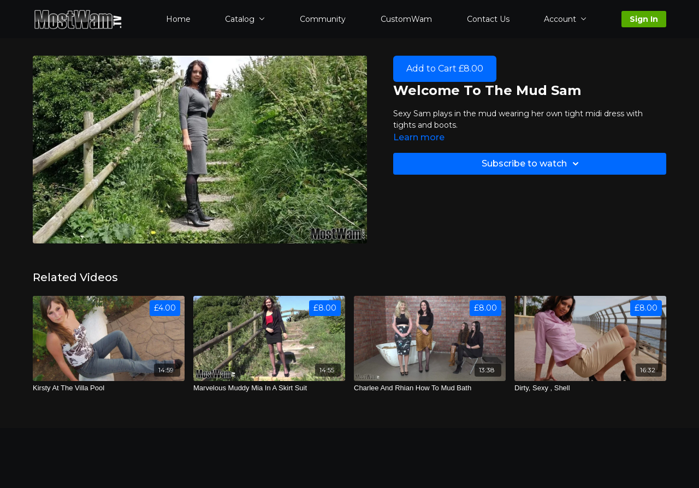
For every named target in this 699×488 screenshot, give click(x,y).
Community (323, 19)
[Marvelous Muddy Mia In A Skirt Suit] (269, 388)
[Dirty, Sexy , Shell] (590, 388)
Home (178, 19)
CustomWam (406, 19)
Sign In (644, 19)
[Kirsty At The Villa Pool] (109, 388)
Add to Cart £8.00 (444, 68)
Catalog (245, 19)
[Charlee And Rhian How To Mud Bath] (430, 388)
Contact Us (488, 19)
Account (565, 19)
